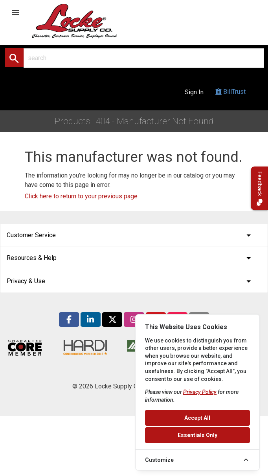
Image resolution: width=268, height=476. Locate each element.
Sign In (194, 92)
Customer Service (131, 235)
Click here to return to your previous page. (82, 196)
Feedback (259, 188)
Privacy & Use (131, 281)
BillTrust (230, 99)
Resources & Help (131, 258)
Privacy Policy (200, 392)
